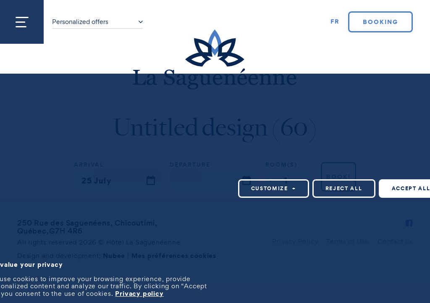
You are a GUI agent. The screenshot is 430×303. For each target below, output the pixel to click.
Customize (273, 188)
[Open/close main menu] (22, 22)
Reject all (343, 188)
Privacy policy (139, 293)
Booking (380, 22)
